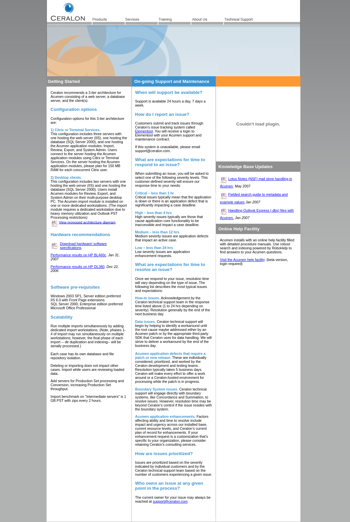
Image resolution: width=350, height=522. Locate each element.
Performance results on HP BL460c (78, 255)
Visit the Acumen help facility (242, 260)
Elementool (144, 131)
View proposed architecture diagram (87, 222)
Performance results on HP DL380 (77, 267)
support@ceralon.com (170, 501)
